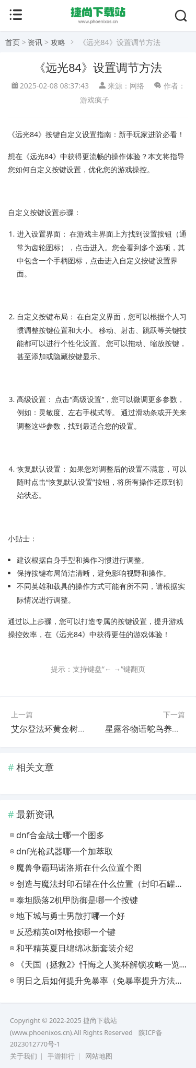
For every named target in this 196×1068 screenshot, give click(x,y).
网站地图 (98, 1056)
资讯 (35, 42)
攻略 (58, 42)
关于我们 (23, 1056)
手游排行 (61, 1056)
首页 (12, 42)
